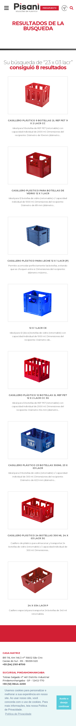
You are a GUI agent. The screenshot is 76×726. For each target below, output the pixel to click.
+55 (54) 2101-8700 (14, 664)
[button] (53, 702)
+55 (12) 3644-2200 (14, 683)
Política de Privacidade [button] (18, 714)
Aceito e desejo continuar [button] (64, 702)
